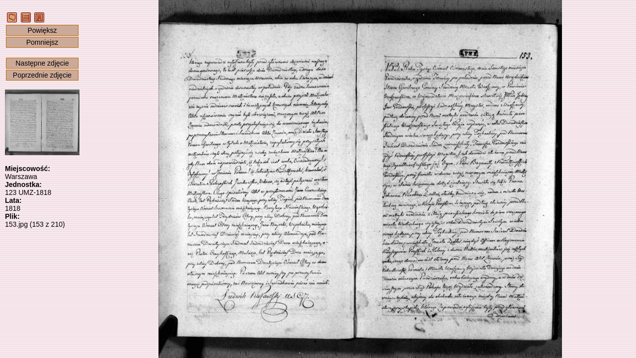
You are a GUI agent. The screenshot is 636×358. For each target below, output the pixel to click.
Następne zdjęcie (42, 63)
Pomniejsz (42, 42)
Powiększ (42, 30)
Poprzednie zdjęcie (42, 75)
